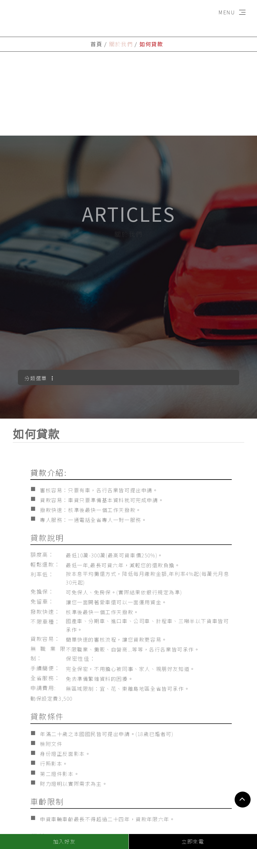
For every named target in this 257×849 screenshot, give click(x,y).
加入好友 (64, 841)
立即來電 (193, 841)
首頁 (96, 44)
